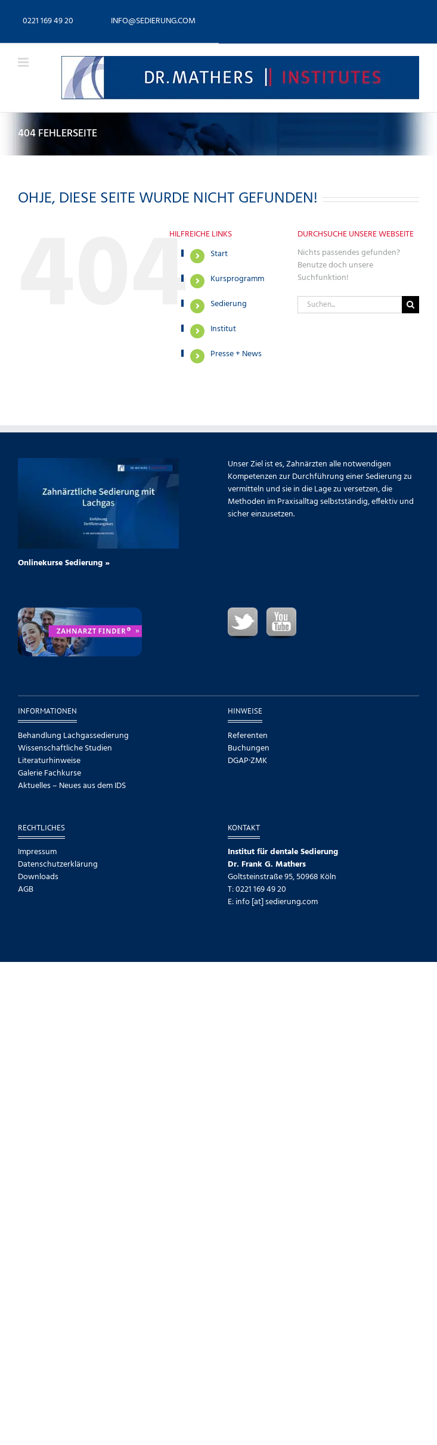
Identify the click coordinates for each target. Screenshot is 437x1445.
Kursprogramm (237, 279)
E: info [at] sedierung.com (273, 902)
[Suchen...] (349, 304)
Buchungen (248, 748)
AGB (25, 889)
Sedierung (228, 304)
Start (219, 254)
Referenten (248, 736)
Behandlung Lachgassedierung (73, 736)
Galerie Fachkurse (49, 773)
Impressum (37, 852)
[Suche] (410, 304)
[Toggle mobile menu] (24, 62)
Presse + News (236, 354)
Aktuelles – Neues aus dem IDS (72, 786)
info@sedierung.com (153, 21)
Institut (223, 329)
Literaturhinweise (49, 761)
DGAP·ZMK (247, 761)
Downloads (38, 877)
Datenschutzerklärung (58, 864)
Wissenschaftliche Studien (65, 748)
